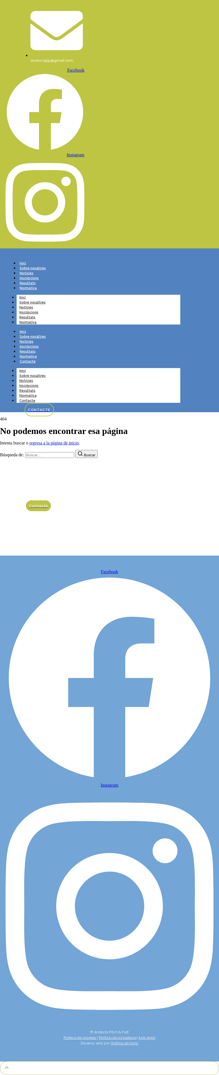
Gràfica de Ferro (124, 1043)
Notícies (26, 273)
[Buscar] (86, 454)
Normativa (28, 288)
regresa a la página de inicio (54, 443)
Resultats (28, 283)
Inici (23, 263)
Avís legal (147, 1037)
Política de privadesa (117, 1037)
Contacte (28, 361)
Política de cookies (80, 1037)
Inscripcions (29, 278)
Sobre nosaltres (33, 268)
